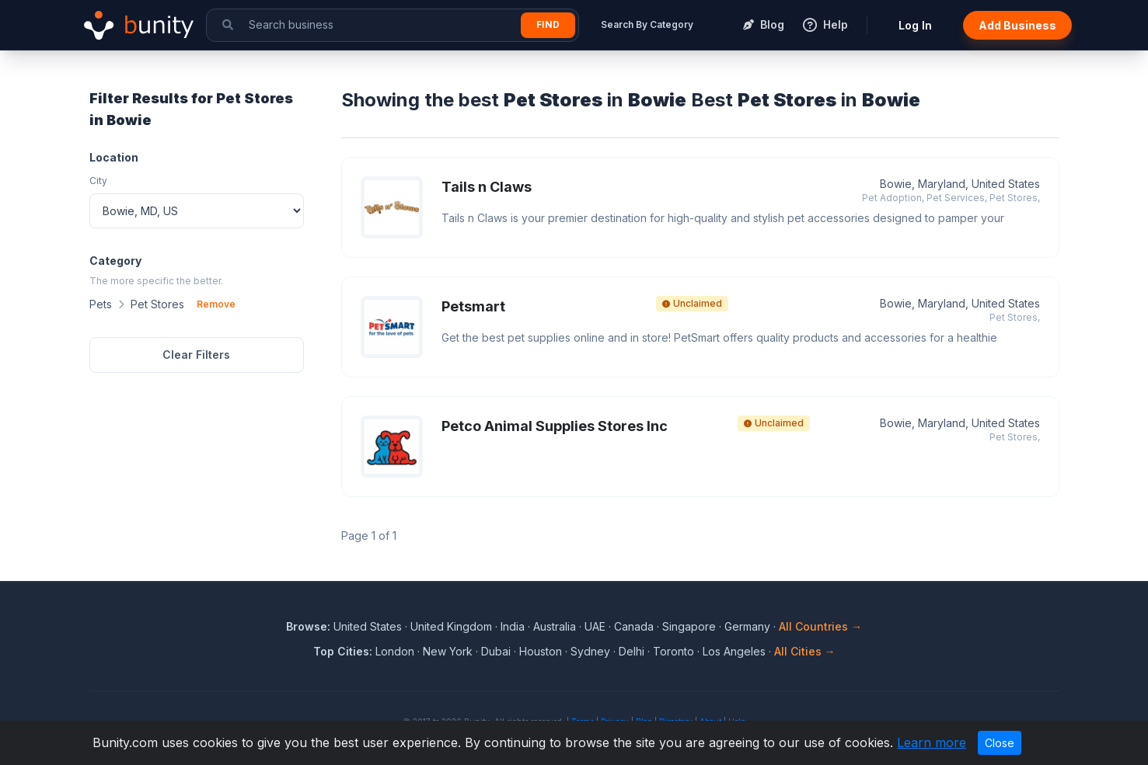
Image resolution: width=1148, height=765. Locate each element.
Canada (634, 626)
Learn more (931, 742)
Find (548, 24)
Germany (747, 626)
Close (999, 742)
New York (448, 651)
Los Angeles (734, 651)
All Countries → (820, 626)
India (513, 626)
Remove (216, 304)
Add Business (1017, 25)
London (394, 651)
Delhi (631, 651)
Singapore (689, 626)
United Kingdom (451, 626)
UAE (594, 626)
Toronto (673, 651)
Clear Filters (196, 354)
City (98, 180)
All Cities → (805, 651)
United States (367, 626)
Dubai (496, 651)
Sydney (590, 651)
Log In (915, 25)
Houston (540, 651)
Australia (554, 626)
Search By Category (647, 24)
